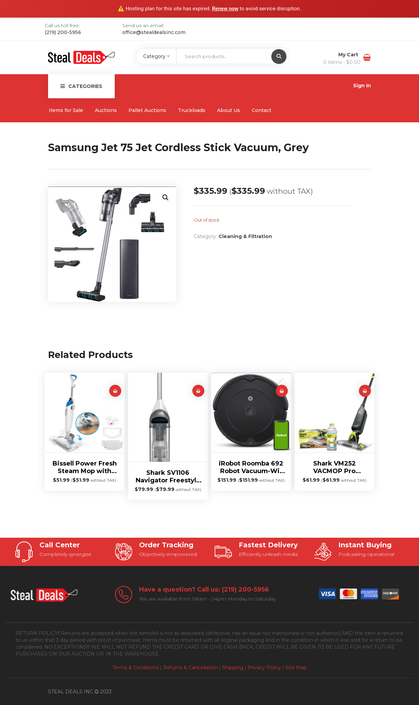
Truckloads (191, 110)
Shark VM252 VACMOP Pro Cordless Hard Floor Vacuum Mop (334, 467)
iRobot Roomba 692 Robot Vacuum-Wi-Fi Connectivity (251, 467)
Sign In (362, 85)
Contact (261, 110)
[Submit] (278, 56)
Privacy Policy (264, 667)
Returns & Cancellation (190, 667)
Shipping (232, 667)
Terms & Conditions (135, 667)
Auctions (106, 110)
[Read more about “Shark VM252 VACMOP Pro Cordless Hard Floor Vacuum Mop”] (365, 391)
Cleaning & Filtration (245, 236)
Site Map (296, 667)
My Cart (349, 55)
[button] (165, 197)
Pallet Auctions (147, 110)
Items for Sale (66, 110)
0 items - (342, 62)
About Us (228, 110)
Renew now (225, 8)
